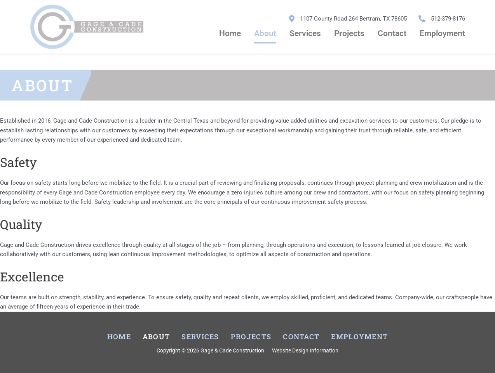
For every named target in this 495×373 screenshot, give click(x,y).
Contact (392, 33)
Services (305, 33)
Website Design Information (305, 350)
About (265, 33)
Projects (349, 33)
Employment (442, 33)
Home (230, 33)
